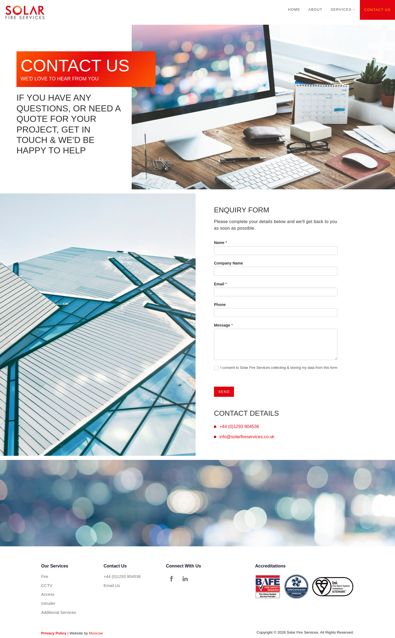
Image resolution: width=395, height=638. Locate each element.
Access (47, 594)
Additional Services (58, 612)
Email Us (112, 585)
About (315, 9)
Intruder (48, 603)
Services (341, 9)
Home (294, 9)
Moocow (96, 633)
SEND (224, 392)
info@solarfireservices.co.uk (246, 436)
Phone (220, 304)
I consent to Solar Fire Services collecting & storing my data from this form (275, 368)
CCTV (46, 585)
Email (220, 284)
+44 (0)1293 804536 (239, 426)
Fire (44, 576)
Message (223, 325)
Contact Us (377, 10)
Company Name (228, 263)
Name (220, 242)
